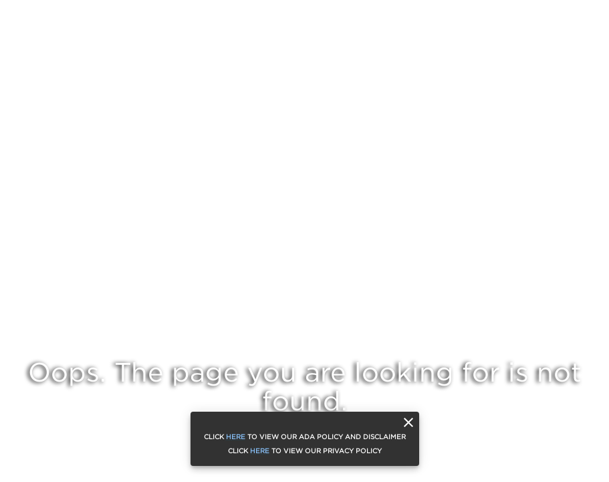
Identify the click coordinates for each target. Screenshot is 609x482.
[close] (408, 422)
